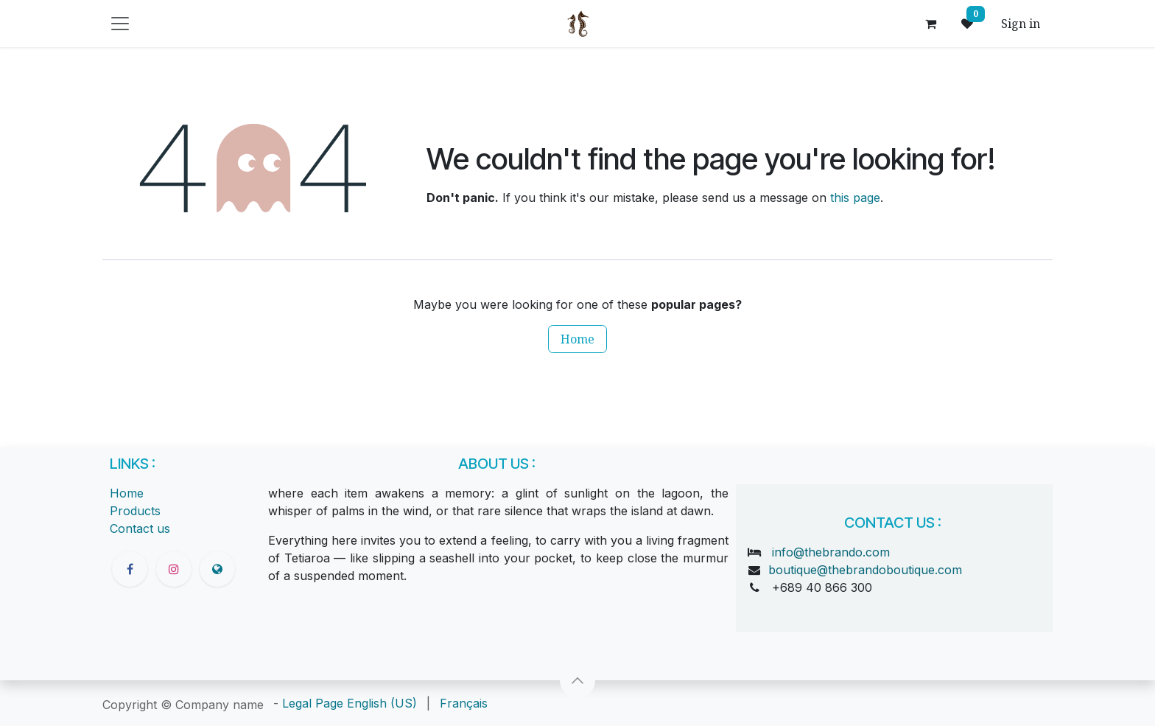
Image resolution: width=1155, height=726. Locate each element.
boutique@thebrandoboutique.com (865, 569)
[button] (577, 680)
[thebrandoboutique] (217, 569)
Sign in (1020, 23)
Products (135, 510)
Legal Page (312, 703)
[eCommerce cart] (930, 23)
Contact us (140, 528)
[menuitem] (382, 703)
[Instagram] (174, 569)
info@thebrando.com (831, 552)
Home (577, 339)
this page (855, 197)
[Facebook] (129, 569)
